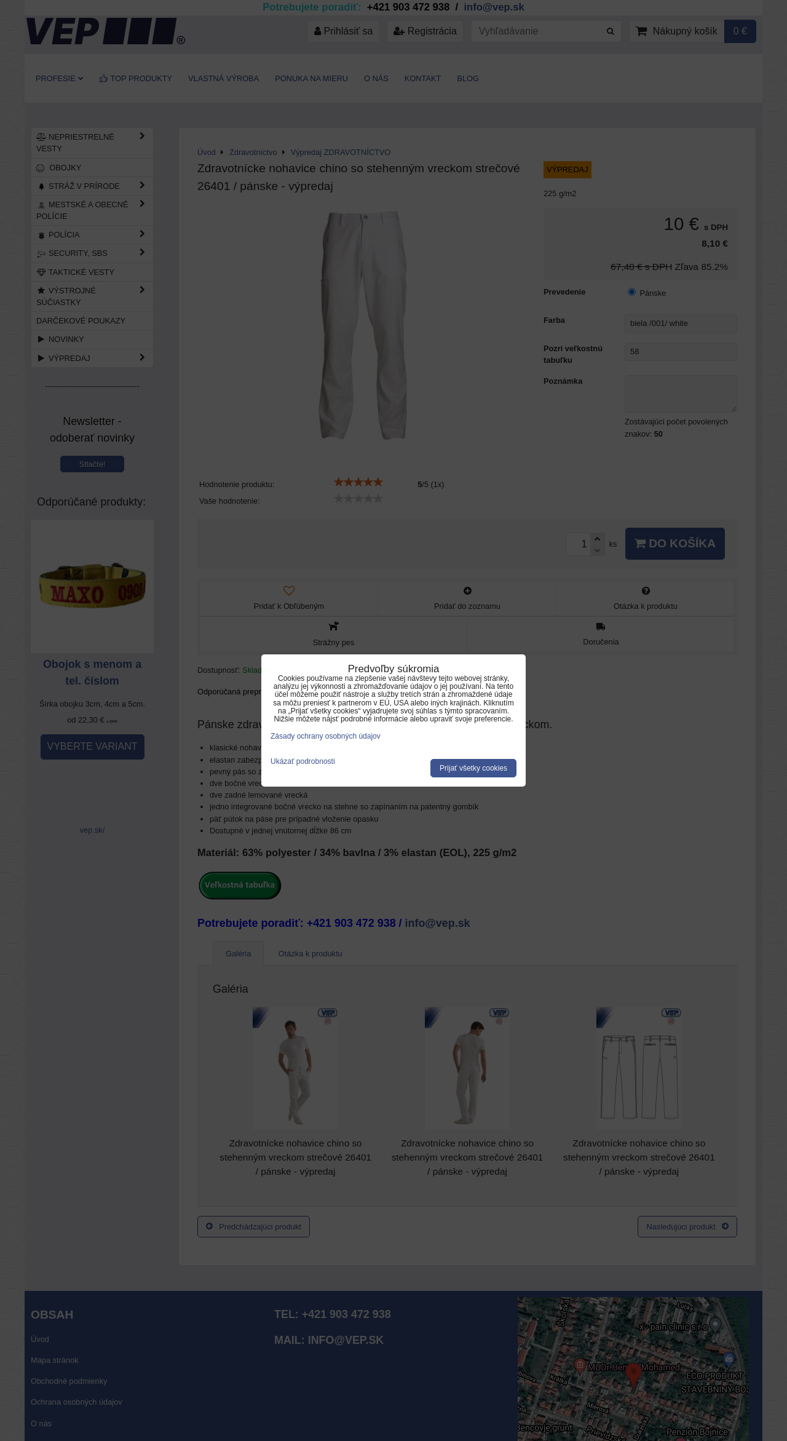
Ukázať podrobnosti (303, 762)
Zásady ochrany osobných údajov (326, 736)
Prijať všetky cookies (473, 768)
